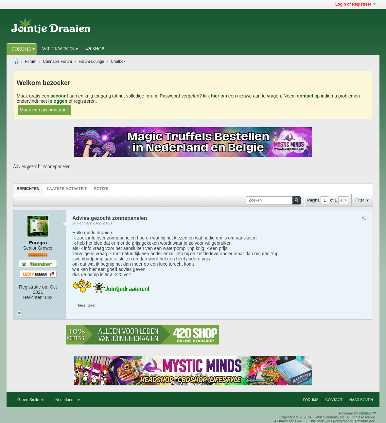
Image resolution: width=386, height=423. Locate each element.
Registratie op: (33, 287)
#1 (364, 218)
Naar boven (361, 400)
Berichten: (33, 297)
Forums (21, 49)
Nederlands (67, 399)
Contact (333, 400)
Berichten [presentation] (28, 188)
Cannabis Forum (57, 61)
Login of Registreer (355, 4)
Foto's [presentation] (101, 188)
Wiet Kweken (58, 48)
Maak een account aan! (44, 110)
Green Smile (30, 399)
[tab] (28, 188)
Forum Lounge (91, 61)
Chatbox (118, 61)
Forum (30, 61)
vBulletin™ (367, 413)
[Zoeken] (273, 200)
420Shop (94, 48)
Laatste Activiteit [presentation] (67, 188)
